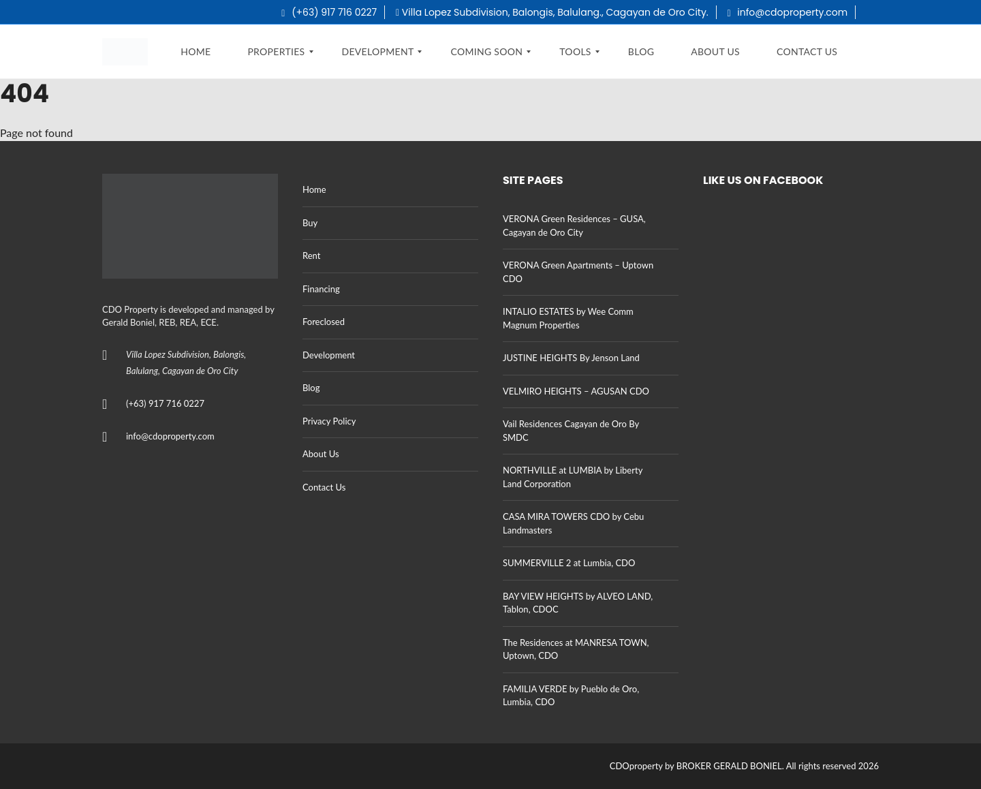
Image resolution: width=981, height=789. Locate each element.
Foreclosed (323, 321)
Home (314, 189)
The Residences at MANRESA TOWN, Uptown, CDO (576, 649)
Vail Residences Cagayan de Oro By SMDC (571, 430)
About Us (320, 453)
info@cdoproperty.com (788, 12)
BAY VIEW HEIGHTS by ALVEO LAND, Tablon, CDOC (578, 603)
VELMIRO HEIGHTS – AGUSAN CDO (576, 391)
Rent (311, 255)
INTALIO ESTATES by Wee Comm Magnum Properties (568, 318)
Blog (311, 387)
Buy (309, 222)
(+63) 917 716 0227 (329, 12)
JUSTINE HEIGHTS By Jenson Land (571, 357)
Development (328, 355)
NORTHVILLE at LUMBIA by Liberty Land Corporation (572, 477)
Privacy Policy (329, 421)
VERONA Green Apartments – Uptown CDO (578, 272)
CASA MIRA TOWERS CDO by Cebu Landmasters (573, 523)
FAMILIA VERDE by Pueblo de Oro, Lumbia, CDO (571, 695)
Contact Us (323, 487)
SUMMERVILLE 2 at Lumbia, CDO (569, 562)
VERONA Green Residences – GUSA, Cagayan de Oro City (574, 225)
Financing (321, 288)
